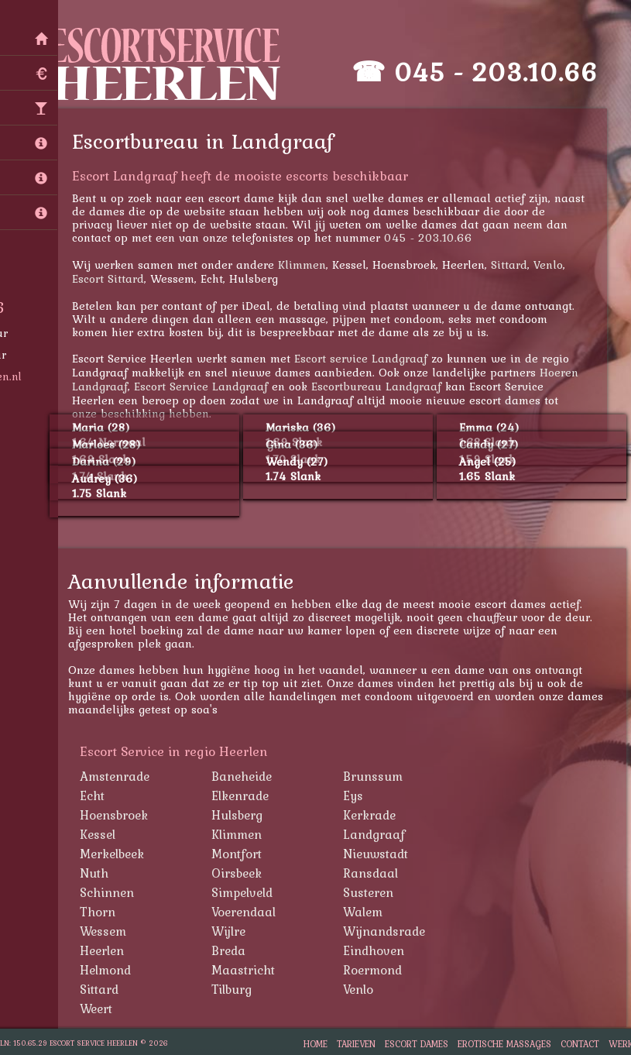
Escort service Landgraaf (365, 358)
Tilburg (236, 989)
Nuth (98, 873)
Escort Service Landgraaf (206, 386)
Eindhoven (378, 950)
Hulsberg (241, 815)
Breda (233, 950)
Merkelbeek (116, 853)
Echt (96, 795)
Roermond (377, 969)
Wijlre (233, 931)
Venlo (553, 264)
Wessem (107, 931)
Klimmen (307, 264)
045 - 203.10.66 (500, 71)
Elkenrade (244, 795)
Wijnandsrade (389, 931)
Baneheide (246, 776)
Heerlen (106, 950)
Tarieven (356, 1043)
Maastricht (247, 969)
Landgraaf (379, 834)
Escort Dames (416, 1043)
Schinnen (111, 892)
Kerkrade (374, 815)
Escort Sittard (113, 278)
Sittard (514, 264)
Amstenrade (119, 776)
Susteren (373, 892)
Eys (358, 795)
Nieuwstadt (380, 853)
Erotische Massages (504, 1043)
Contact (580, 1043)
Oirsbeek (241, 873)
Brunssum (377, 776)
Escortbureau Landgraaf (381, 386)
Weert (100, 1008)
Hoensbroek (118, 815)
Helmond (109, 969)
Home (315, 1043)
